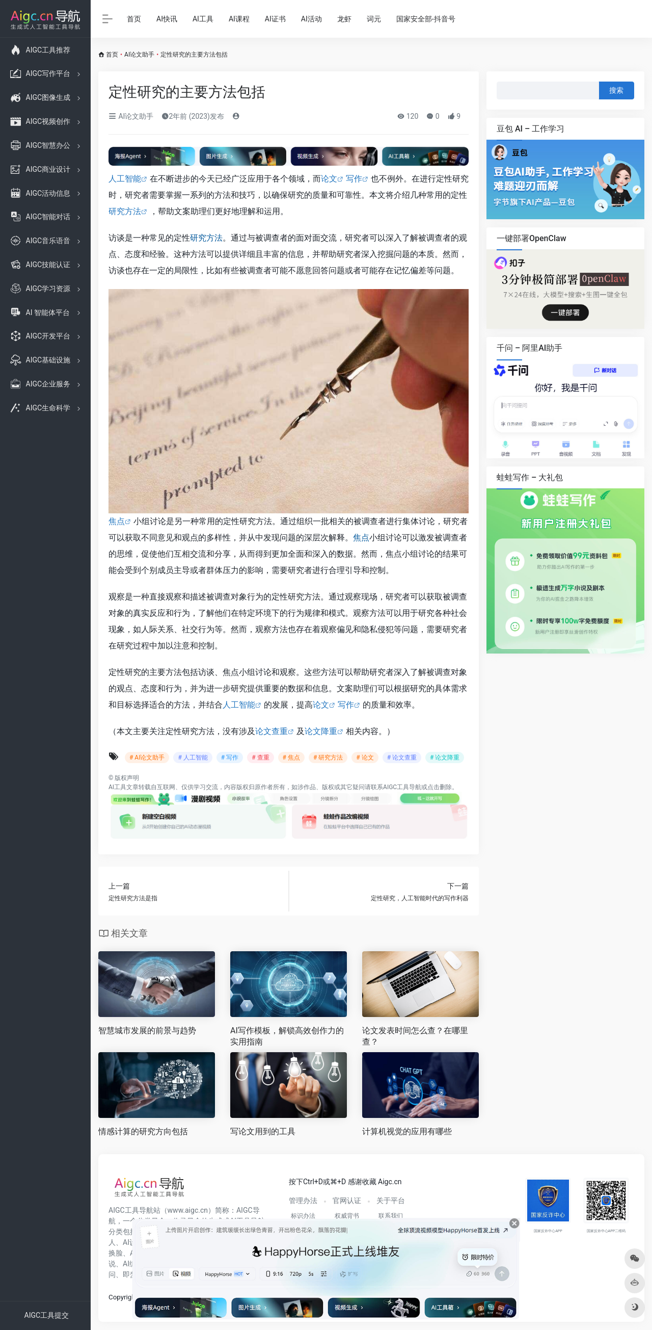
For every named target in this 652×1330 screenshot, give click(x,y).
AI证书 (275, 19)
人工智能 (124, 179)
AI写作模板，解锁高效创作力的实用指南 (287, 1036)
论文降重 (321, 731)
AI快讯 (166, 19)
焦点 (116, 521)
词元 (374, 19)
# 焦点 (291, 757)
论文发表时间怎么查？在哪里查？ (415, 1036)
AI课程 (239, 19)
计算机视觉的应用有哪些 (407, 1131)
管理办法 (303, 1200)
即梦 (130, 1274)
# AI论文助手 (147, 757)
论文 (329, 179)
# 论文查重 (402, 757)
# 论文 (364, 757)
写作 (354, 179)
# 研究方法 (328, 757)
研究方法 (124, 211)
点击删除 (439, 787)
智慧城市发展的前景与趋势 (147, 1030)
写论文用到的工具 (262, 1131)
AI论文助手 (139, 54)
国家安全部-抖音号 (425, 19)
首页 (134, 19)
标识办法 (303, 1215)
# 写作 (229, 757)
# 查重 (260, 757)
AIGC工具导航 (402, 787)
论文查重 (271, 731)
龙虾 (344, 19)
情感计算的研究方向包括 (143, 1131)
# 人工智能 (192, 757)
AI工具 (203, 19)
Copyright (123, 1297)
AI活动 (311, 19)
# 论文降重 (444, 757)
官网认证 (347, 1200)
